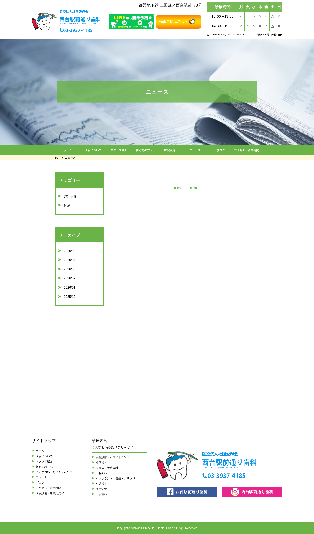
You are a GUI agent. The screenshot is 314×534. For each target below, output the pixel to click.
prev (177, 187)
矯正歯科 (101, 462)
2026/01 (69, 287)
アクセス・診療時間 (246, 150)
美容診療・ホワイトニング (112, 457)
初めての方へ (144, 150)
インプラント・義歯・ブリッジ (115, 478)
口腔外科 (101, 473)
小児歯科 (101, 483)
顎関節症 (101, 489)
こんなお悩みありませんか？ (54, 472)
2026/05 (69, 251)
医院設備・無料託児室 (50, 493)
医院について (93, 150)
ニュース (195, 150)
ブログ (221, 150)
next (194, 187)
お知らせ (70, 196)
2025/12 (69, 296)
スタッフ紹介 (118, 150)
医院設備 (169, 150)
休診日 (68, 205)
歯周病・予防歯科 (107, 467)
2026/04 (69, 260)
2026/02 (69, 278)
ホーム (67, 150)
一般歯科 (101, 494)
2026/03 (69, 269)
